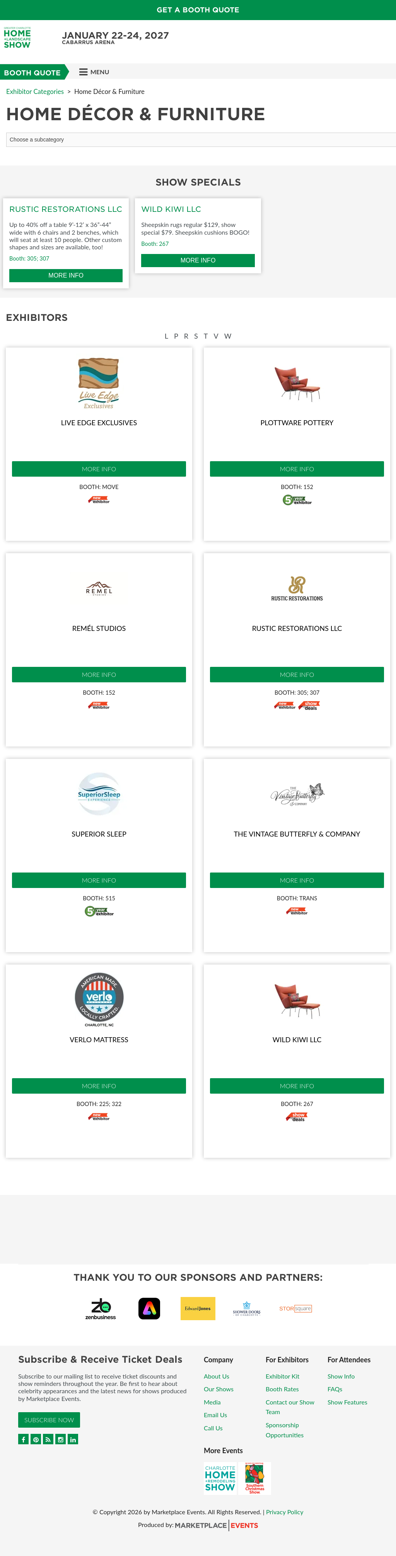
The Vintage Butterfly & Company (297, 834)
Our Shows (219, 1388)
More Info (99, 468)
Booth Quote (32, 73)
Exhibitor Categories (35, 91)
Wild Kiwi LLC (297, 1039)
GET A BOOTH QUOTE (198, 10)
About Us (216, 1376)
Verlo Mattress (99, 1039)
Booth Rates (282, 1388)
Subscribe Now (49, 1419)
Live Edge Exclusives (99, 422)
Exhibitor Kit (282, 1376)
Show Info (341, 1376)
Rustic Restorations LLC (297, 628)
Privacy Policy (285, 1511)
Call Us (213, 1428)
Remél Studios (99, 628)
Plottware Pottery (296, 422)
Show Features (347, 1402)
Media (212, 1402)
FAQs (335, 1388)
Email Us (215, 1414)
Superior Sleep (99, 834)
